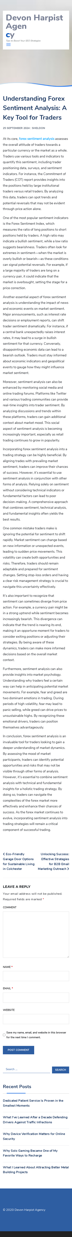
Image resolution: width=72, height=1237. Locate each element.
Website (9, 1010)
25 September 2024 (16, 128)
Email (8, 988)
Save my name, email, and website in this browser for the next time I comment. (36, 1035)
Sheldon (38, 128)
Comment (9, 907)
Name (7, 967)
